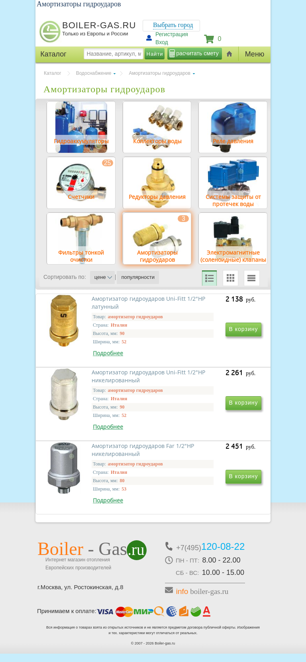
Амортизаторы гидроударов (159, 73)
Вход (161, 42)
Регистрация (171, 34)
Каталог (52, 73)
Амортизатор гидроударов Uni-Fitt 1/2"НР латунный (93, 380)
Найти (155, 54)
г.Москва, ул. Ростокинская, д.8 (80, 595)
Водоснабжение (94, 73)
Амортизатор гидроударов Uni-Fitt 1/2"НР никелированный (202, 384)
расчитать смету (197, 53)
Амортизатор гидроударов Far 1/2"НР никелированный (98, 494)
